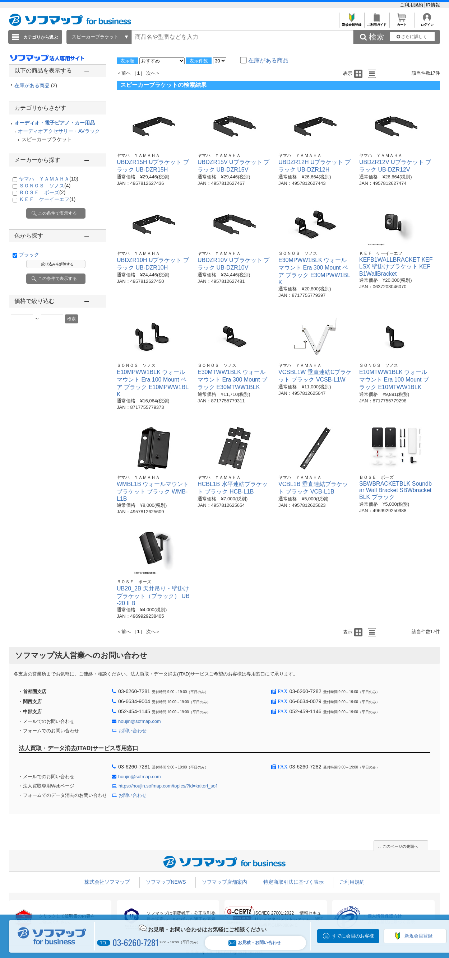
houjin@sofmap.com (139, 721)
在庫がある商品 (35, 85)
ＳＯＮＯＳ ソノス (44, 185)
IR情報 (433, 5)
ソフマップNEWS (166, 882)
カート (401, 23)
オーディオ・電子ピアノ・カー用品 (54, 123)
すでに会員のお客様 (353, 936)
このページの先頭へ (400, 846)
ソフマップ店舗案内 (224, 882)
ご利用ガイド (376, 23)
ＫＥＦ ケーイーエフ (47, 199)
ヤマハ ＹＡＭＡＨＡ (48, 179)
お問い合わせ (133, 730)
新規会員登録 (351, 23)
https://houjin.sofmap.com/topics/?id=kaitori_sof (168, 786)
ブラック (29, 254)
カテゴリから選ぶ (40, 37)
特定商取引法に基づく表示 (293, 882)
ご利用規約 (412, 5)
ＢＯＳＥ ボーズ (42, 192)
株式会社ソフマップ (107, 882)
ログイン (427, 23)
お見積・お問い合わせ (254, 942)
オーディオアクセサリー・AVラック (59, 131)
